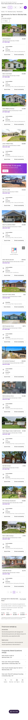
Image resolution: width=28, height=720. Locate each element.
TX (6, 11)
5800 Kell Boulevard (8, 259)
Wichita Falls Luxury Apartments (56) (11, 636)
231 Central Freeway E (8, 361)
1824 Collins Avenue (7, 535)
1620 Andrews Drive (8, 396)
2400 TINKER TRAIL (7, 143)
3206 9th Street (6, 570)
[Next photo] (25, 30)
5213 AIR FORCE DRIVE (8, 294)
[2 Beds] (15, 7)
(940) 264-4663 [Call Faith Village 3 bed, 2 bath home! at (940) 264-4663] (6, 434)
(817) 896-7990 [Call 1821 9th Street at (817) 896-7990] (5, 469)
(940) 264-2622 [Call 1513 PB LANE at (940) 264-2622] (6, 193)
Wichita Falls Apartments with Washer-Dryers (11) (14, 634)
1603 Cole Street (7, 73)
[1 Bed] (10, 7)
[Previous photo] (3, 30)
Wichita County (12, 11)
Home (2, 11)
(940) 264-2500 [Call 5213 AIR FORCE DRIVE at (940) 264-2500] (6, 297)
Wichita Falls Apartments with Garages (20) (12, 631)
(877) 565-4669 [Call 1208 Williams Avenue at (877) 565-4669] (6, 111)
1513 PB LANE (6, 189)
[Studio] (4, 7)
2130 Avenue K (6, 38)
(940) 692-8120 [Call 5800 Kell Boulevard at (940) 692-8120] (6, 262)
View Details (7, 306)
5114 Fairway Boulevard (9, 500)
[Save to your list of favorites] (23, 26)
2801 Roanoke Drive (8, 326)
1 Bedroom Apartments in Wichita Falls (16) (12, 642)
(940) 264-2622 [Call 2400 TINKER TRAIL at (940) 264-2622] (6, 146)
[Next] (25, 7)
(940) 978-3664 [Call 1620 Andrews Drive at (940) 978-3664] (6, 399)
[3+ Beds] (21, 7)
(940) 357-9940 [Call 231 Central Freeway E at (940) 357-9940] (6, 364)
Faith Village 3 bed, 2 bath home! (11, 431)
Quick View (7, 54)
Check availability (19, 54)
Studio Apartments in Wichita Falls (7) (11, 644)
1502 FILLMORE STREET (8, 224)
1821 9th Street (6, 465)
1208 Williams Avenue (8, 108)
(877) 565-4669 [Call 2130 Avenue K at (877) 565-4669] (6, 42)
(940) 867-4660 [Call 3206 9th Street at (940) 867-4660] (6, 573)
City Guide (23, 599)
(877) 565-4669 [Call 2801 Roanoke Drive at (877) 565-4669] (6, 329)
